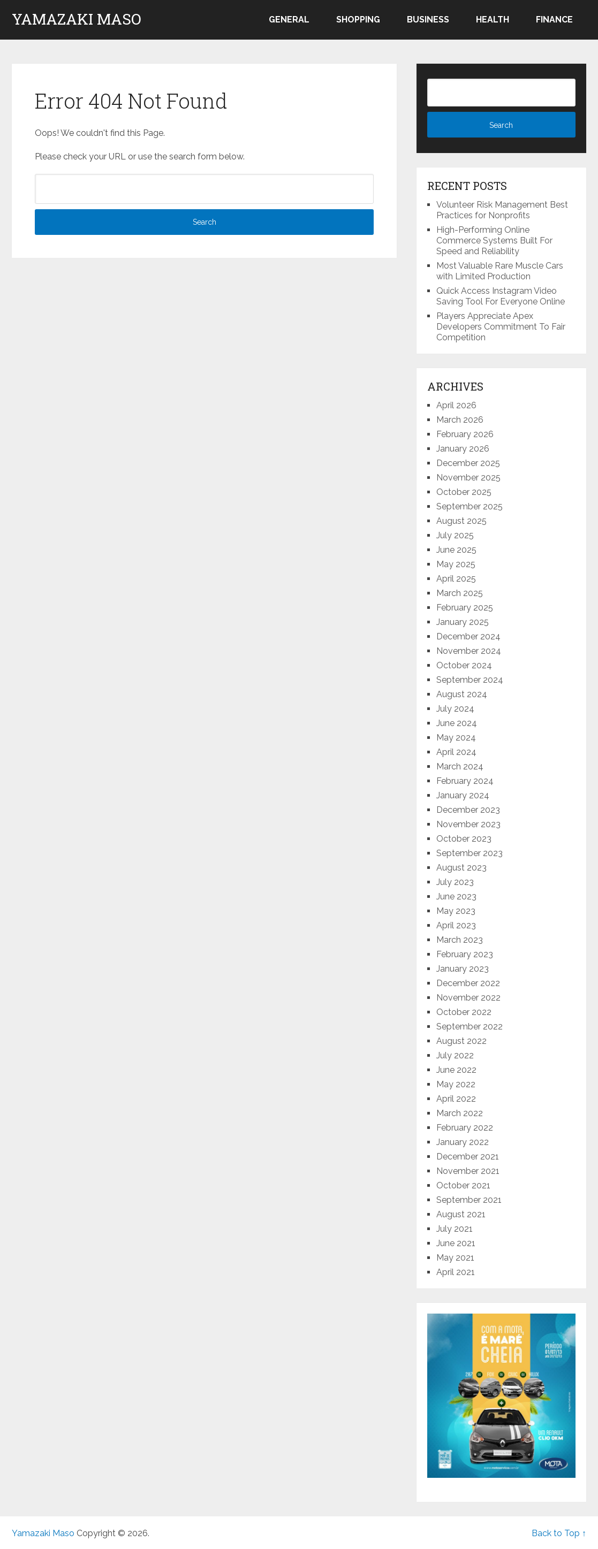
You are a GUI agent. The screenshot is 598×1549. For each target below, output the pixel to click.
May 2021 (455, 1258)
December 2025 (468, 463)
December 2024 (468, 636)
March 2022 (459, 1113)
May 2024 (456, 737)
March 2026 (459, 420)
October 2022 (463, 1012)
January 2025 (462, 622)
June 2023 (456, 896)
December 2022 (468, 983)
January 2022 (462, 1142)
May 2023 (455, 911)
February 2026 (465, 434)
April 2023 (456, 925)
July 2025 (455, 535)
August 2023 (461, 868)
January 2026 (462, 449)
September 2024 (469, 680)
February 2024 (465, 781)
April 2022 (456, 1099)
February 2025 (464, 607)
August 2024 (461, 694)
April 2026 (456, 405)
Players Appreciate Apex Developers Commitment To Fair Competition (500, 326)
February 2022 (464, 1128)
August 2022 (461, 1041)
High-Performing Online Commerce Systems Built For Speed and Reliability (494, 240)
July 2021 (454, 1229)
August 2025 (461, 521)
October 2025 (463, 492)
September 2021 (469, 1200)
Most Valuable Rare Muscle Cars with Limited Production (499, 271)
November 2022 (468, 998)
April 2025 (456, 579)
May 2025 (455, 564)
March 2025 (459, 593)
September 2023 (469, 853)
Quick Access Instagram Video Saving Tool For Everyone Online (500, 296)
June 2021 (455, 1243)
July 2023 (455, 882)
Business (428, 19)
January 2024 (462, 795)
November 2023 (468, 824)
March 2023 (459, 940)
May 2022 (455, 1084)
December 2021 (467, 1156)
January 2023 (462, 969)
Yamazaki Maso (76, 19)
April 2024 (456, 752)
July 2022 (455, 1055)
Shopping (358, 19)
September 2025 (469, 506)
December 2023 (468, 810)
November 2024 (468, 651)
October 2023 (463, 839)
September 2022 (469, 1026)
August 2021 (461, 1214)
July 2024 (455, 709)
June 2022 (456, 1070)
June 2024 (456, 723)
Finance (554, 19)
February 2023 (464, 954)
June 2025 (456, 550)
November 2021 (467, 1171)
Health (492, 19)
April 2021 (455, 1272)
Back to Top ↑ (559, 1533)
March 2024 (459, 766)
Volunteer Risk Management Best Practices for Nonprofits (502, 210)
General (289, 19)
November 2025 (468, 477)
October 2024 (464, 665)
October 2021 (463, 1185)
